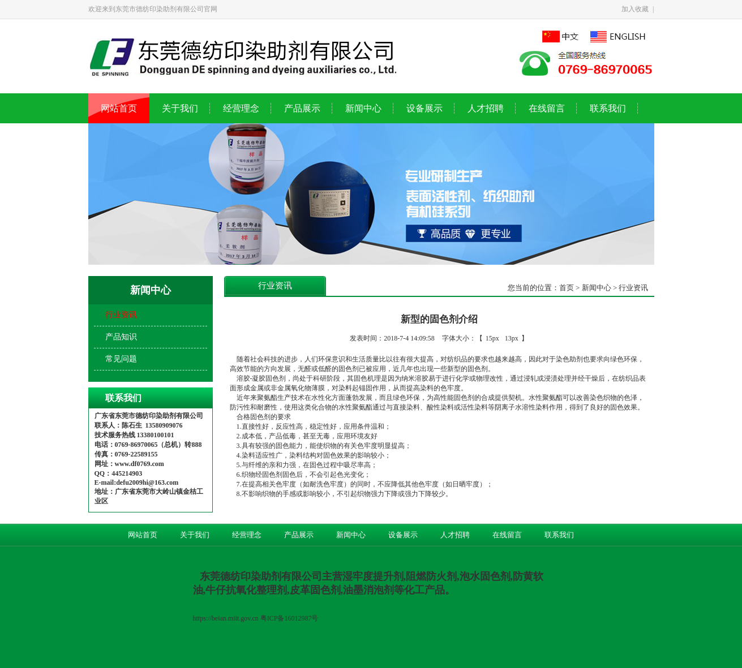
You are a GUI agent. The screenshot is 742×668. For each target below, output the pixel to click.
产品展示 (302, 108)
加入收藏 (635, 9)
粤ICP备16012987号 (290, 618)
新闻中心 (363, 108)
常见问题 (121, 359)
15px (492, 338)
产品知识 (121, 337)
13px (511, 338)
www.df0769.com (139, 464)
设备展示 (424, 108)
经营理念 (241, 108)
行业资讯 (121, 315)
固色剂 (348, 369)
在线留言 (547, 108)
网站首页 (119, 108)
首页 (566, 287)
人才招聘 (485, 108)
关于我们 (180, 108)
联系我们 (608, 108)
